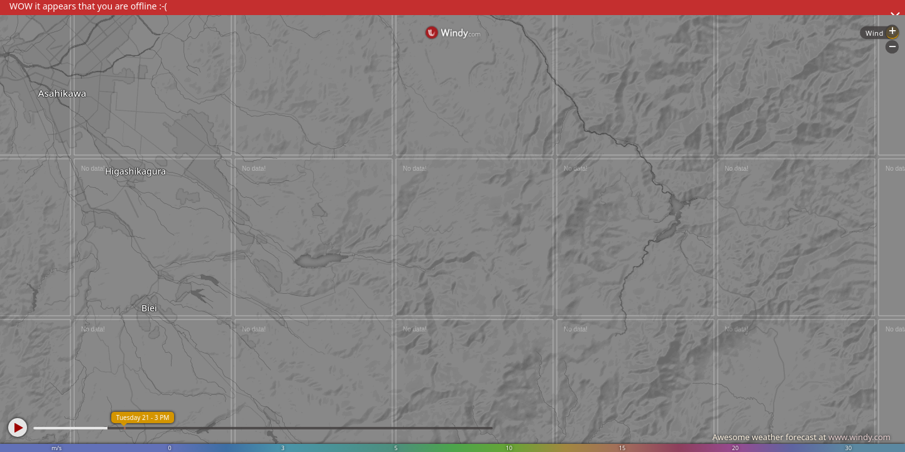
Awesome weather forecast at (801, 437)
